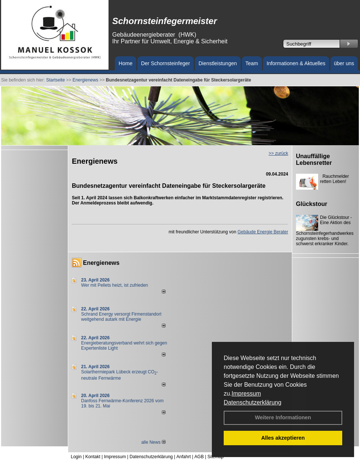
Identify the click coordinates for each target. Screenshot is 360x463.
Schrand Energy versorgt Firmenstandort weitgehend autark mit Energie (121, 317)
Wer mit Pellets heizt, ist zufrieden (114, 285)
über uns (344, 63)
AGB (199, 456)
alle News (153, 442)
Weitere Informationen (283, 417)
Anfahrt (183, 456)
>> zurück (278, 153)
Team (252, 63)
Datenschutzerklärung (252, 402)
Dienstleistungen (218, 63)
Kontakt (92, 456)
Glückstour (311, 204)
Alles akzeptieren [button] (283, 438)
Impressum (246, 393)
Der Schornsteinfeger (165, 63)
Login (76, 456)
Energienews (101, 263)
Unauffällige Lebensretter (314, 159)
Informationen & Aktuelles (296, 63)
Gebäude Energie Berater (262, 231)
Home (125, 63)
